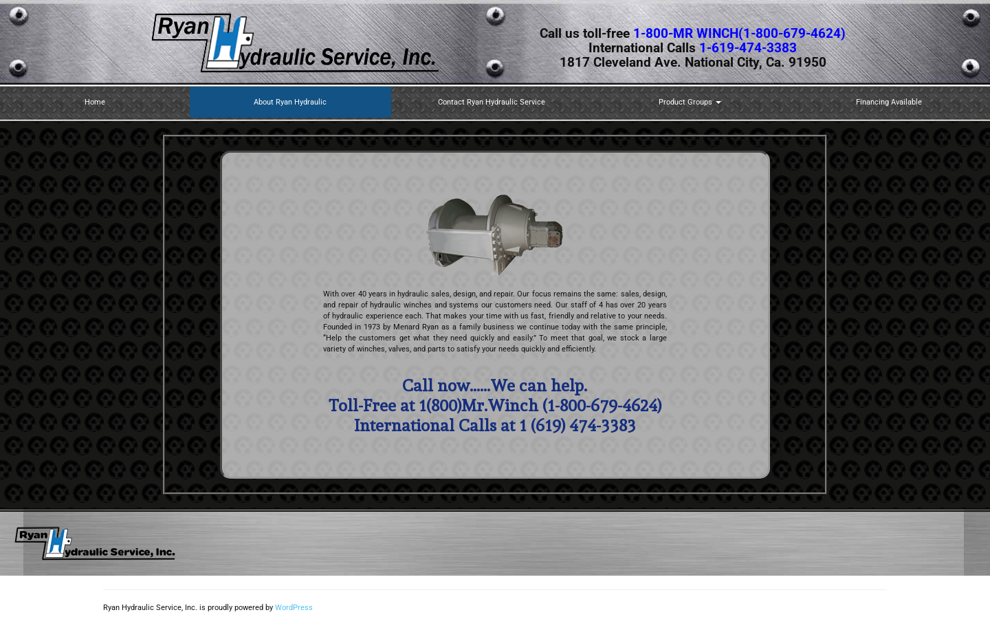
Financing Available (889, 102)
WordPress (294, 607)
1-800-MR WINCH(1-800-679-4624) (739, 33)
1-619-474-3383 (748, 48)
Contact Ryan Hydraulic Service (491, 102)
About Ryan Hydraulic (290, 102)
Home (95, 102)
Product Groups (690, 102)
